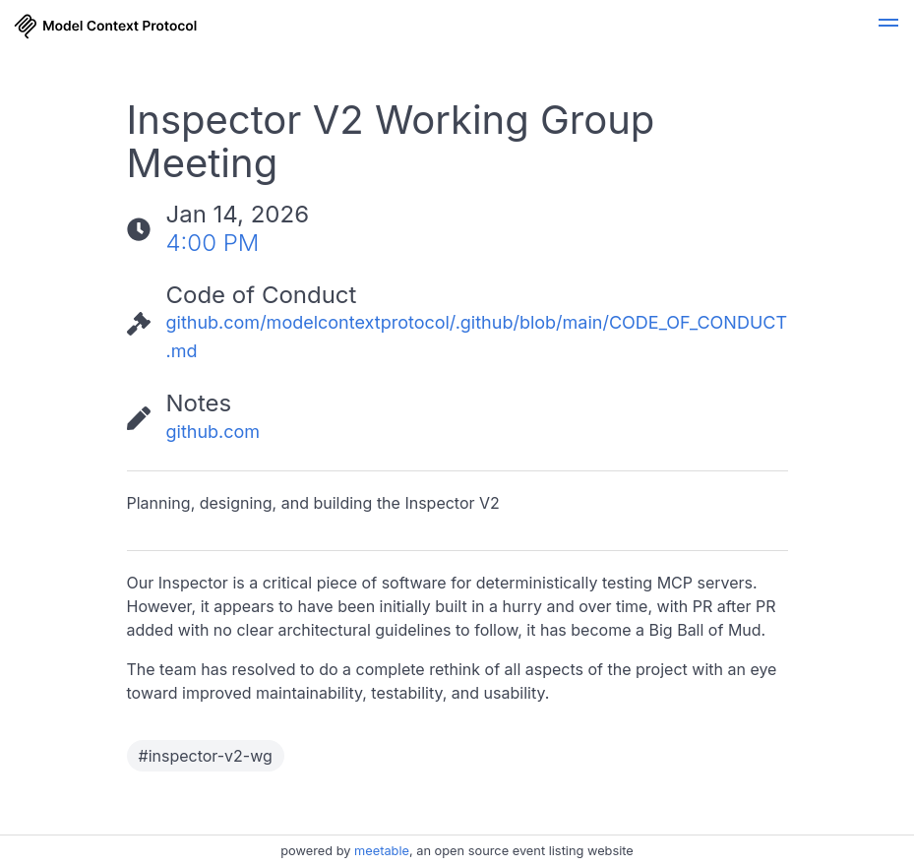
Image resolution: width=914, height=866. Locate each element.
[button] (888, 25)
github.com (213, 431)
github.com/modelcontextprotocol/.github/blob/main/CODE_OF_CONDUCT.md (477, 336)
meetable (381, 850)
